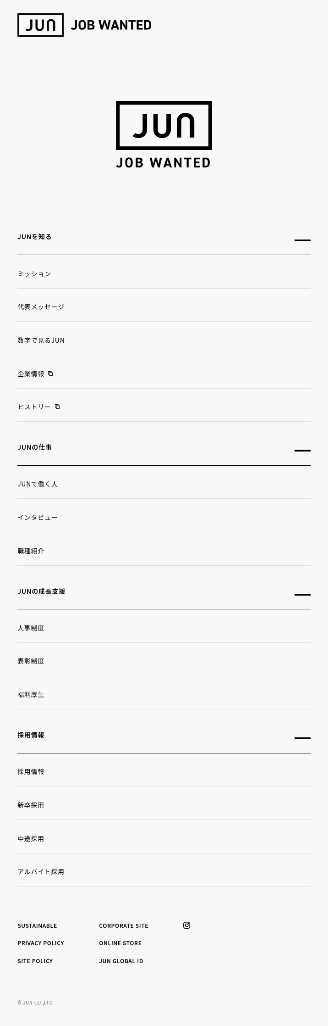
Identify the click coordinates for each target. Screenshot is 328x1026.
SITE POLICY (35, 961)
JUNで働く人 (37, 483)
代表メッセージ (41, 306)
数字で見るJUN (41, 340)
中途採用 (30, 838)
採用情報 (30, 771)
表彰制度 (30, 660)
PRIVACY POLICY (40, 943)
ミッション (34, 273)
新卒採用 (30, 804)
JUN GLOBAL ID (121, 961)
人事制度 (30, 627)
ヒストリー (34, 406)
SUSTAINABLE (37, 925)
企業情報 (30, 373)
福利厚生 (30, 694)
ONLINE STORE (120, 943)
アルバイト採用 (41, 871)
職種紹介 (30, 550)
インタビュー (37, 517)
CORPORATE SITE (123, 925)
